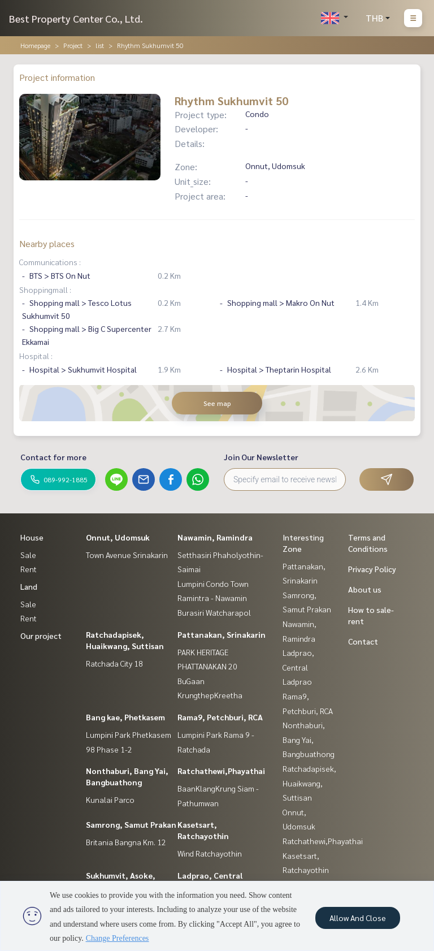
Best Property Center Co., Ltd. (76, 18)
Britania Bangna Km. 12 (126, 842)
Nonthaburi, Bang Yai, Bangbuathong (309, 739)
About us (364, 589)
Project (73, 45)
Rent (28, 569)
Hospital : (36, 356)
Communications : (50, 262)
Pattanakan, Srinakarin (221, 634)
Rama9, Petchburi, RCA (220, 717)
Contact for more (53, 457)
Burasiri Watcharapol (214, 612)
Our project (41, 635)
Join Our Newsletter (261, 457)
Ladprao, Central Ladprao (298, 666)
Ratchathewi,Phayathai (221, 771)
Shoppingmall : (45, 289)
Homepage (35, 45)
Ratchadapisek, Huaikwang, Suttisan (309, 782)
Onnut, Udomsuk (118, 537)
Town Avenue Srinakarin (127, 555)
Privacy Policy (372, 569)
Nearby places (47, 243)
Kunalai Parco (110, 799)
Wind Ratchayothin (209, 853)
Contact (363, 641)
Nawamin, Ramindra (215, 537)
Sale (28, 555)
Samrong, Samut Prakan (131, 824)
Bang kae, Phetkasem (125, 717)
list (100, 45)
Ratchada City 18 (114, 663)
